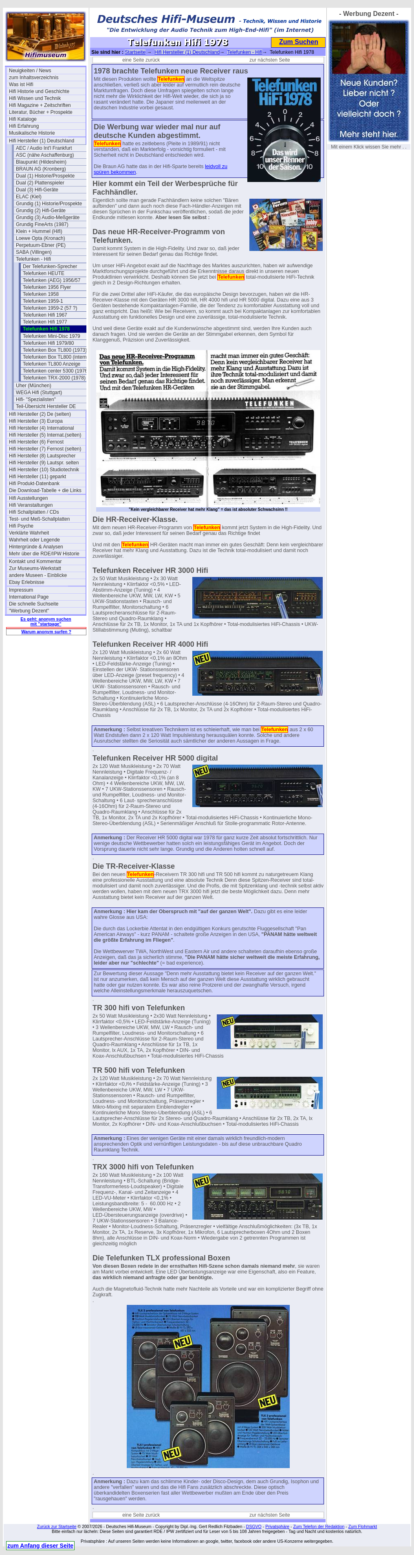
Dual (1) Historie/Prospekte (45, 176)
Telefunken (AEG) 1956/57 (51, 280)
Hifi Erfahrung (24, 126)
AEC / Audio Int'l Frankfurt (44, 148)
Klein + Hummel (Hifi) (39, 231)
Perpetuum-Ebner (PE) (41, 245)
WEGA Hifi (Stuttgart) (39, 392)
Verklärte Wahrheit (29, 533)
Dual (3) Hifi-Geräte (37, 190)
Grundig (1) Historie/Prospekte (49, 203)
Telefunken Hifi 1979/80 (48, 343)
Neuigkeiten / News (30, 70)
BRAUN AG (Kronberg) (41, 169)
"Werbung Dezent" (29, 611)
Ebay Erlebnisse (26, 582)
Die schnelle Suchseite (33, 604)
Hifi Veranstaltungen (31, 505)
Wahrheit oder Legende (34, 540)
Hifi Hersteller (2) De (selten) (40, 414)
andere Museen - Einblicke (38, 575)
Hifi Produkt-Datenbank (34, 483)
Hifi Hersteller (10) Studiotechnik (44, 469)
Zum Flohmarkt (362, 1526)
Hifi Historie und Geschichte (39, 91)
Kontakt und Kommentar (35, 561)
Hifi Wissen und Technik (35, 98)
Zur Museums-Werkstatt (35, 568)
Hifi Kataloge (23, 119)
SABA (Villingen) (34, 252)
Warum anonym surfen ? (46, 631)
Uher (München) (33, 385)
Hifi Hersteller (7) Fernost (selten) (45, 449)
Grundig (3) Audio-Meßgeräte (47, 217)
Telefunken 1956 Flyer (47, 287)
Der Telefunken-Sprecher (50, 266)
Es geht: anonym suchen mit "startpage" (45, 621)
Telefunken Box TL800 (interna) (57, 357)
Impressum (21, 590)
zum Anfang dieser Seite (40, 1545)
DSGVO (254, 1526)
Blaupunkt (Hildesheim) (41, 162)
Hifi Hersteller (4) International (41, 428)
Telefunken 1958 (41, 294)
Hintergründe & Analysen (36, 547)
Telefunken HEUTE (43, 273)
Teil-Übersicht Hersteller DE (46, 406)
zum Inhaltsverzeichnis (33, 77)
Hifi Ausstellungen (28, 498)
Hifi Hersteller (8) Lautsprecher (42, 456)
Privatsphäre (277, 1526)
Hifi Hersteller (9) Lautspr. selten (44, 463)
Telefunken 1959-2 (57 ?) (50, 308)
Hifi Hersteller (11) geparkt (37, 476)
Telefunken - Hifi (33, 259)
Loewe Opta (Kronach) (40, 238)
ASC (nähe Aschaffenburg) (45, 155)
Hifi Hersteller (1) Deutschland (41, 141)
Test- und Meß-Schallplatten (39, 519)
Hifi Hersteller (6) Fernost (36, 442)
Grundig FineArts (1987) (42, 224)
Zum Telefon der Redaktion (318, 1526)
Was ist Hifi (21, 84)
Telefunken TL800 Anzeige (51, 364)
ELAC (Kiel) (29, 197)
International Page (28, 597)
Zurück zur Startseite (57, 1526)
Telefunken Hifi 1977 (45, 322)
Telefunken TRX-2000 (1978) (54, 378)
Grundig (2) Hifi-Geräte (41, 210)
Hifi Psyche (21, 526)
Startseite (135, 52)
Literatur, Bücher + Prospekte (41, 112)
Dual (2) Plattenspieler (40, 183)
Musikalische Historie (32, 133)
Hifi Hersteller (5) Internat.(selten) (45, 435)
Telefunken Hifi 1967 (45, 315)
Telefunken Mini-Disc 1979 (51, 336)
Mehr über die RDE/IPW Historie (44, 554)
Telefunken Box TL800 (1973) (55, 350)
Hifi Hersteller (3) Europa (36, 421)
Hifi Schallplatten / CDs (34, 512)
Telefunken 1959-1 (43, 301)
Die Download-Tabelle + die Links (45, 490)
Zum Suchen (298, 41)
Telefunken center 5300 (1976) (56, 371)
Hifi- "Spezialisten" (36, 399)
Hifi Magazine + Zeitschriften (40, 105)
